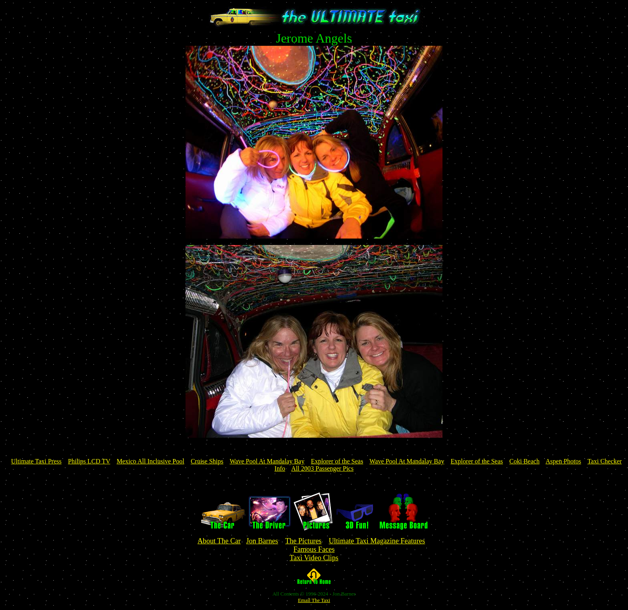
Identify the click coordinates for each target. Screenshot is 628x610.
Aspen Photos (563, 461)
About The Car (219, 541)
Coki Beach (525, 461)
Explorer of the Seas (337, 461)
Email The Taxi (314, 600)
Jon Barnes (262, 541)
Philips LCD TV (89, 461)
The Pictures (303, 541)
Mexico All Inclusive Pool (150, 461)
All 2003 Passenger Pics (322, 468)
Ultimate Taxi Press (36, 461)
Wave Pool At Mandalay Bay (267, 461)
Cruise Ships (207, 461)
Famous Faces (314, 549)
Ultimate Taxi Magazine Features (377, 541)
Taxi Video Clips (314, 558)
